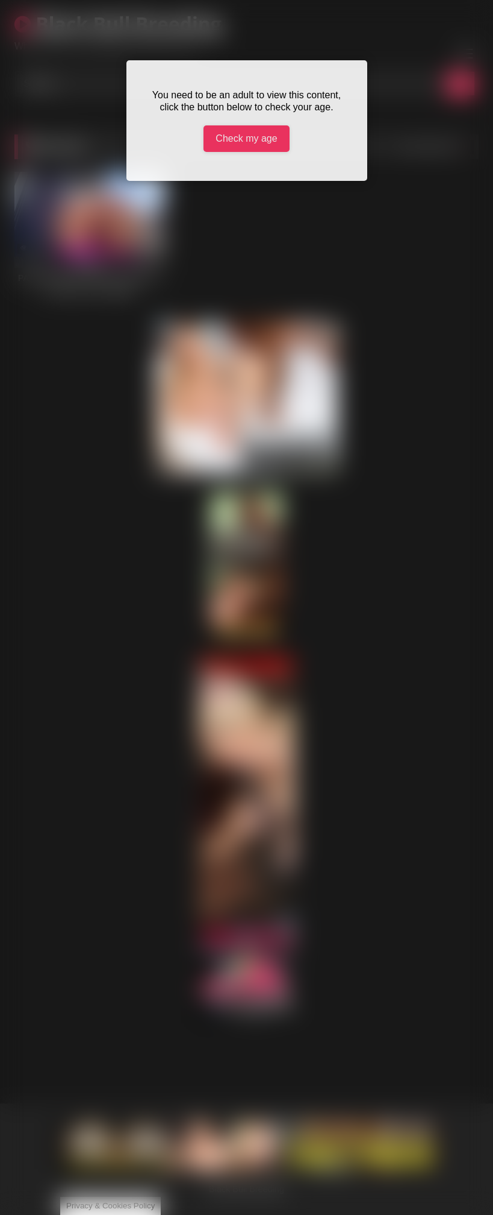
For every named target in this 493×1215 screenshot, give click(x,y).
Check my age (246, 138)
